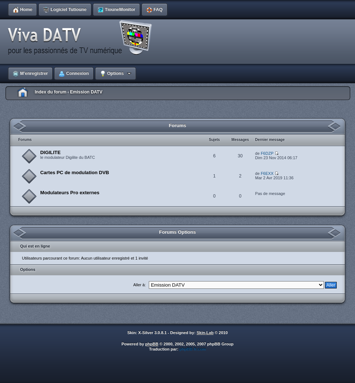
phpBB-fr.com (193, 349)
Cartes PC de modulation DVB (74, 172)
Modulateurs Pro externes (69, 192)
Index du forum (51, 92)
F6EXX (267, 173)
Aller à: (139, 285)
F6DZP (267, 153)
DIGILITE (50, 152)
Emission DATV (86, 92)
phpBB (151, 344)
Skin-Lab (205, 332)
